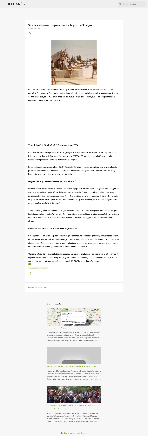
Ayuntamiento (34, 268)
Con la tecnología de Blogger (74, 433)
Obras (44, 268)
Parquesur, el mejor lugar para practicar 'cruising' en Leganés (69, 328)
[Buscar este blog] (134, 4)
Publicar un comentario (37, 287)
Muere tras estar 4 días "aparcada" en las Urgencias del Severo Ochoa (71, 366)
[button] (29, 33)
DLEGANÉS (15, 4)
